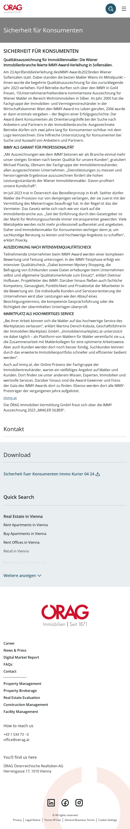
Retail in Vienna (16, 551)
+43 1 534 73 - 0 (16, 734)
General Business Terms (80, 820)
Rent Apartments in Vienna (25, 524)
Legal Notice (32, 820)
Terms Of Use (52, 820)
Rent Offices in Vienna (21, 542)
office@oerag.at (16, 739)
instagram (79, 802)
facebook (65, 802)
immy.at (10, 397)
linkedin (51, 802)
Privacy (17, 820)
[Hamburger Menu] (124, 8)
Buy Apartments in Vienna (24, 533)
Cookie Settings (107, 820)
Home (12, 8)
